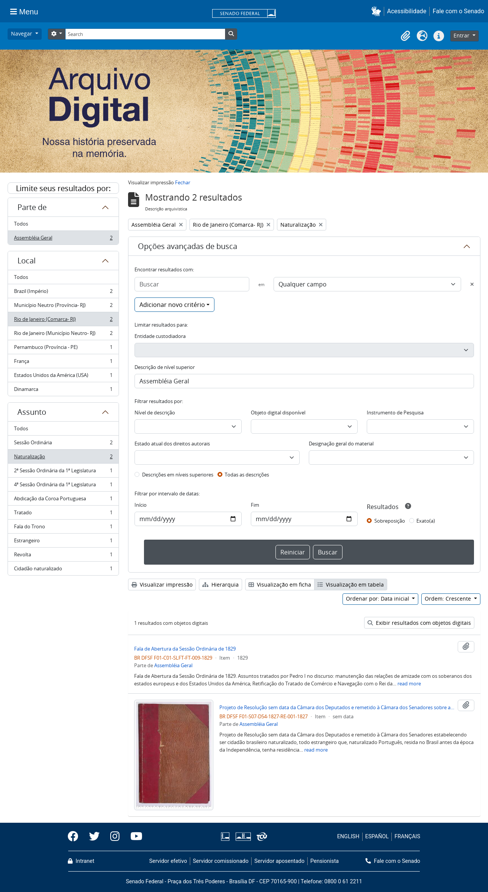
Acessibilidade (407, 11)
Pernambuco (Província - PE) (63, 348)
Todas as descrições (247, 474)
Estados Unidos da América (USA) (63, 376)
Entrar (462, 35)
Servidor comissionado (221, 861)
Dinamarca (63, 390)
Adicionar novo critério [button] (172, 304)
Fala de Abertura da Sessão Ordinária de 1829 (185, 648)
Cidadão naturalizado (63, 570)
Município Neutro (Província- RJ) (63, 306)
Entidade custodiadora (160, 336)
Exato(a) (425, 520)
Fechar (182, 182)
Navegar (22, 33)
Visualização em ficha (280, 584)
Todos (21, 223)
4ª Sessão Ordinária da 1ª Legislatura (63, 486)
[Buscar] (192, 284)
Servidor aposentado (279, 861)
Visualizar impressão (161, 584)
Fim (255, 504)
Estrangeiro (63, 542)
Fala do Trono (63, 528)
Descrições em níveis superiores (177, 474)
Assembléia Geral (63, 239)
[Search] (145, 34)
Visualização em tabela (351, 584)
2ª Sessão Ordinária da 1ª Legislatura (63, 472)
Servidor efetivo (168, 861)
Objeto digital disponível (278, 412)
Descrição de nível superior (165, 367)
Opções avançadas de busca (187, 246)
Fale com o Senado (458, 11)
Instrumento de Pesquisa (395, 412)
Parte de (32, 207)
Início (141, 504)
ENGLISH (348, 836)
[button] (377, 11)
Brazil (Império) (63, 292)
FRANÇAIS (407, 836)
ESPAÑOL (377, 836)
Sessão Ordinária (63, 444)
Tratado (63, 514)
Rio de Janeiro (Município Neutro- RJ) (63, 334)
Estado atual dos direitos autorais (172, 443)
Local (26, 260)
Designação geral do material (341, 443)
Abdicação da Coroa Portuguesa (63, 500)
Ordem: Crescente (448, 598)
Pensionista (324, 861)
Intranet (81, 861)
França (63, 362)
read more (409, 683)
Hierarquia (220, 584)
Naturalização (63, 458)
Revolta (63, 556)
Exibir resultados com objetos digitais (419, 622)
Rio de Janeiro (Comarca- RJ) (63, 320)
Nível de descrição (155, 412)
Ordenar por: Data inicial (378, 598)
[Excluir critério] (472, 284)
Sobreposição (389, 520)
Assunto (31, 412)
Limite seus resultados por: (63, 188)
